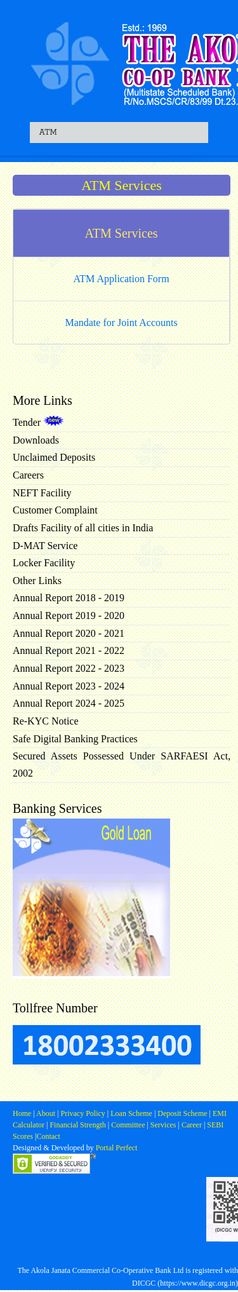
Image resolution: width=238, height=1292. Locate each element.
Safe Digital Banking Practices (75, 738)
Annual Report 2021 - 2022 (68, 650)
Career (191, 1124)
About (46, 1113)
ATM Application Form (121, 278)
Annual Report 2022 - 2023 (68, 668)
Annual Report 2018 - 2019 (68, 597)
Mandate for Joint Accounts (121, 322)
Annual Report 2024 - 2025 (68, 703)
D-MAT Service (45, 545)
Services (163, 1124)
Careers (28, 475)
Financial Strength (77, 1124)
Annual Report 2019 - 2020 (68, 615)
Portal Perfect (117, 1147)
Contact (48, 1136)
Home (23, 1113)
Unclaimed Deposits (54, 457)
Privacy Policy (83, 1113)
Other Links (37, 580)
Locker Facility (44, 562)
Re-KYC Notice (46, 721)
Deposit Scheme (183, 1113)
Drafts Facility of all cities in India (83, 527)
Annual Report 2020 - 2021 (68, 633)
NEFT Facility (42, 492)
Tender (38, 422)
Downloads (36, 440)
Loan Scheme (132, 1113)
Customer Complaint (55, 510)
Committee (128, 1124)
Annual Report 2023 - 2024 (68, 686)
